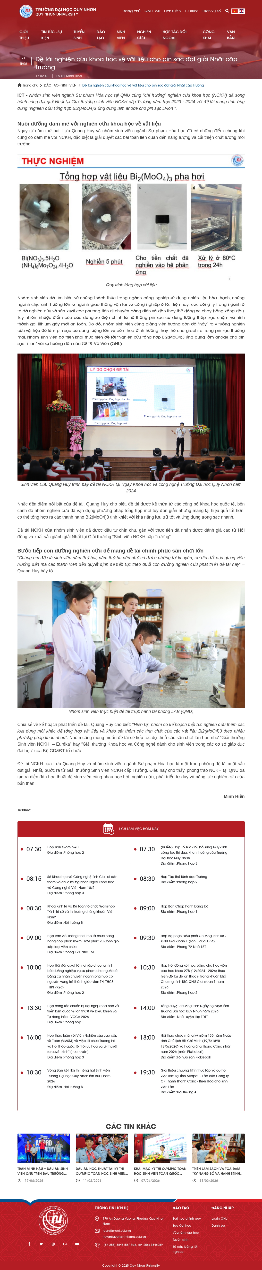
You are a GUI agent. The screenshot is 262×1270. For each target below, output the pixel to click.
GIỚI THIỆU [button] (24, 35)
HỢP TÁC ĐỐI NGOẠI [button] (174, 35)
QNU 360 (152, 11)
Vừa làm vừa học (186, 1232)
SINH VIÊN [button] (121, 35)
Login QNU (219, 1218)
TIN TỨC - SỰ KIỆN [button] (51, 35)
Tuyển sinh (180, 1239)
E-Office (192, 11)
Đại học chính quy (187, 1218)
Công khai (209, 35)
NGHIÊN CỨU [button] (144, 35)
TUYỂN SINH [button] (79, 35)
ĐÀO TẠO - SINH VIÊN (60, 85)
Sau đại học (182, 1225)
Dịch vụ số (212, 11)
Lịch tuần (172, 11)
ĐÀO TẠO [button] (101, 35)
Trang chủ (131, 11)
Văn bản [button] (231, 35)
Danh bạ (218, 1225)
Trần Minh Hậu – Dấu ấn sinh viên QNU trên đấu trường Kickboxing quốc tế (42, 1173)
